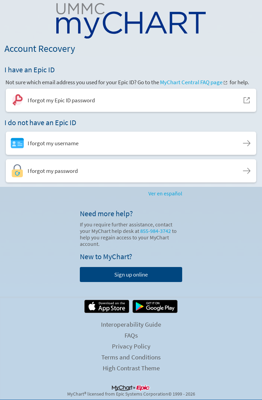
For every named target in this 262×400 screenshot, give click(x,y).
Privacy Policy (131, 346)
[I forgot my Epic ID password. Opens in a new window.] (131, 100)
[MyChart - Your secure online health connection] (131, 21)
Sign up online (131, 274)
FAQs (131, 335)
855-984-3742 (155, 231)
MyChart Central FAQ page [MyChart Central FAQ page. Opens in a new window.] (194, 82)
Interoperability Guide (131, 324)
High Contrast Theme (131, 368)
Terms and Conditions (131, 357)
